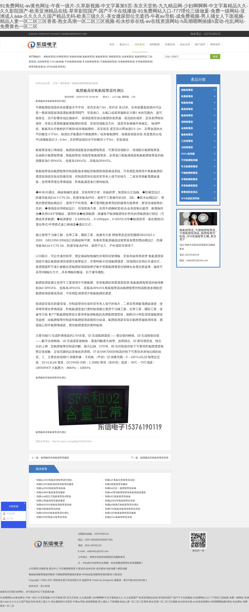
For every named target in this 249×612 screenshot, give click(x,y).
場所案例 (140, 44)
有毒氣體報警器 (126, 61)
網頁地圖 (122, 568)
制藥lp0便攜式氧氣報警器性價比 (122, 504)
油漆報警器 (127, 56)
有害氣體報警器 (144, 61)
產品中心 (124, 44)
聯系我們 (215, 44)
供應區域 (170, 44)
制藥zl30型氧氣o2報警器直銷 (51, 517)
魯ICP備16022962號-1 (135, 580)
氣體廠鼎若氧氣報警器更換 (154, 457)
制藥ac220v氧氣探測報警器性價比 (54, 480)
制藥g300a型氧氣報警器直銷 (120, 500)
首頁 (111, 44)
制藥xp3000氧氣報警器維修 (50, 488)
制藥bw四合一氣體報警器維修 (120, 488)
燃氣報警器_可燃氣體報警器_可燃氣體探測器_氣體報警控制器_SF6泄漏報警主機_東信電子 (46, 44)
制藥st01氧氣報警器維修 (118, 496)
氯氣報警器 (141, 56)
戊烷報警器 (43, 61)
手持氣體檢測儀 (73, 61)
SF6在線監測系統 (56, 66)
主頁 (55, 83)
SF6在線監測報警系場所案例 (97, 574)
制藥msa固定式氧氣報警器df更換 (53, 496)
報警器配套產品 (37, 66)
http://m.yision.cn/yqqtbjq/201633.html (72, 441)
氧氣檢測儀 (75, 56)
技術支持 (185, 44)
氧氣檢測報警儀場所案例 (85, 83)
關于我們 (200, 44)
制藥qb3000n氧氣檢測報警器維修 (54, 504)
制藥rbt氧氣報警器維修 (48, 508)
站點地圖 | (111, 568)
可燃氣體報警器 (108, 61)
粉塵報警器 (62, 56)
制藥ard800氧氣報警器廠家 (50, 492)
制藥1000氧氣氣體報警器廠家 (120, 512)
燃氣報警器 (49, 56)
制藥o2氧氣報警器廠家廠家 (50, 500)
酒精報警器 (114, 56)
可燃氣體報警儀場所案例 (68, 574)
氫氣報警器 (101, 56)
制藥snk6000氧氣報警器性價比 (52, 512)
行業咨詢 (81, 568)
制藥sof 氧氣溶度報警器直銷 (120, 480)
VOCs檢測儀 (56, 61)
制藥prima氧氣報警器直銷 (118, 517)
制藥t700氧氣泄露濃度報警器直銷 (122, 508)
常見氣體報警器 (90, 61)
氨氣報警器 (88, 56)
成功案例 (101, 568)
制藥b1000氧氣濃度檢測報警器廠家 (55, 484)
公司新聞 (33, 568)
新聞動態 (155, 44)
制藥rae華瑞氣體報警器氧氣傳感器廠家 (125, 492)
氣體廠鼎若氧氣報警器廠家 (55, 457)
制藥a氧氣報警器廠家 (116, 484)
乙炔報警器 (198, 141)
